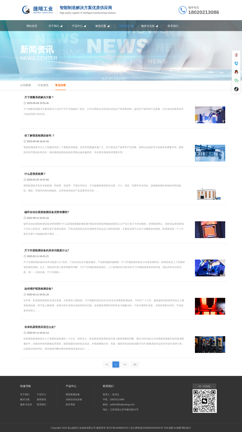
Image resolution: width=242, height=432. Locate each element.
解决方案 (102, 26)
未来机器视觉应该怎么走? (40, 327)
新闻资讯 (126, 26)
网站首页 (32, 26)
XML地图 (168, 427)
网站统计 (186, 427)
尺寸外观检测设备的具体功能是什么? (46, 250)
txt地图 (177, 427)
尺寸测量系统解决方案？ (39, 97)
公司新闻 (25, 85)
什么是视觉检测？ (35, 173)
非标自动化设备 (74, 399)
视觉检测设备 (73, 394)
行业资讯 (43, 85)
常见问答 (60, 85)
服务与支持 (149, 26)
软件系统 (70, 404)
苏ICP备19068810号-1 (118, 427)
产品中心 (79, 26)
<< (106, 364)
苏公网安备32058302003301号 (147, 427)
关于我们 (55, 26)
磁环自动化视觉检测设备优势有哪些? (46, 212)
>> (125, 364)
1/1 (134, 364)
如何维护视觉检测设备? (38, 288)
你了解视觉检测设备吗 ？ (39, 135)
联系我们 (173, 26)
